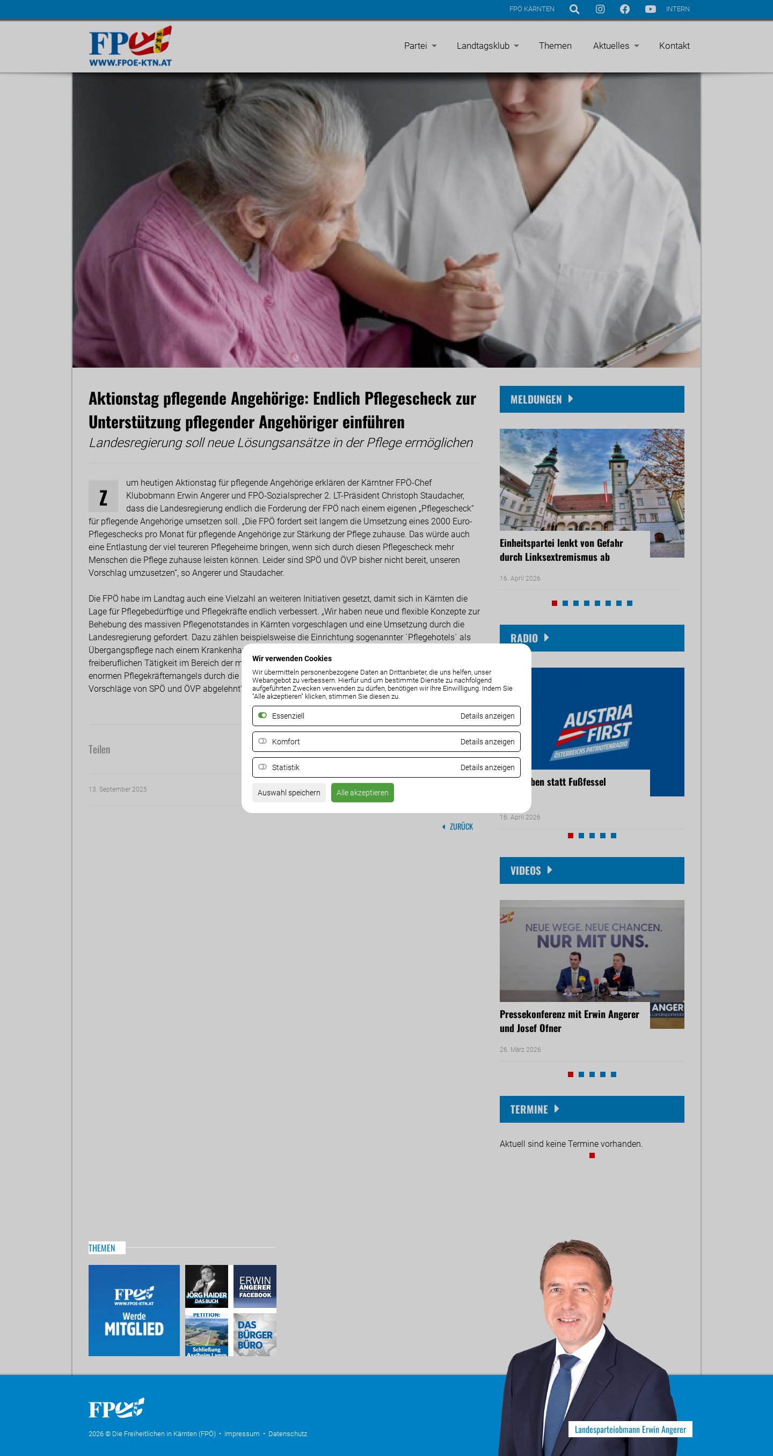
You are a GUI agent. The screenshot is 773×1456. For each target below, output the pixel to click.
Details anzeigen (484, 741)
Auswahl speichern (293, 796)
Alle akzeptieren (375, 796)
